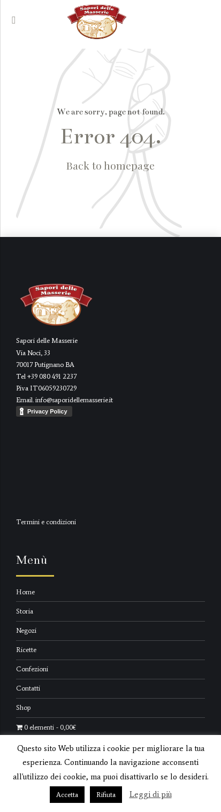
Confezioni (32, 669)
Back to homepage (110, 165)
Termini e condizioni (46, 522)
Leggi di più (150, 794)
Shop (23, 707)
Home (25, 592)
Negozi (26, 630)
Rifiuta (106, 795)
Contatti (28, 688)
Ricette (26, 650)
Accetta (67, 795)
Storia (24, 611)
